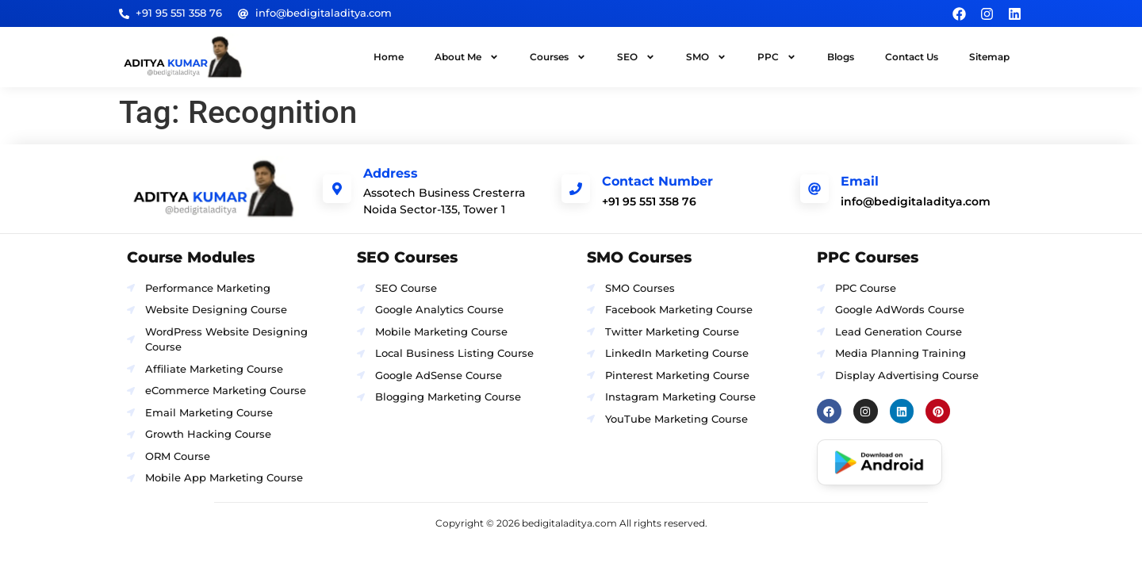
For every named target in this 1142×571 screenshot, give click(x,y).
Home (389, 57)
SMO (706, 57)
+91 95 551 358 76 (649, 201)
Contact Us (911, 57)
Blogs (840, 57)
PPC (776, 57)
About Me (467, 57)
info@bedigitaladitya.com (916, 201)
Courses (558, 57)
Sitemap (989, 57)
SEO (636, 57)
